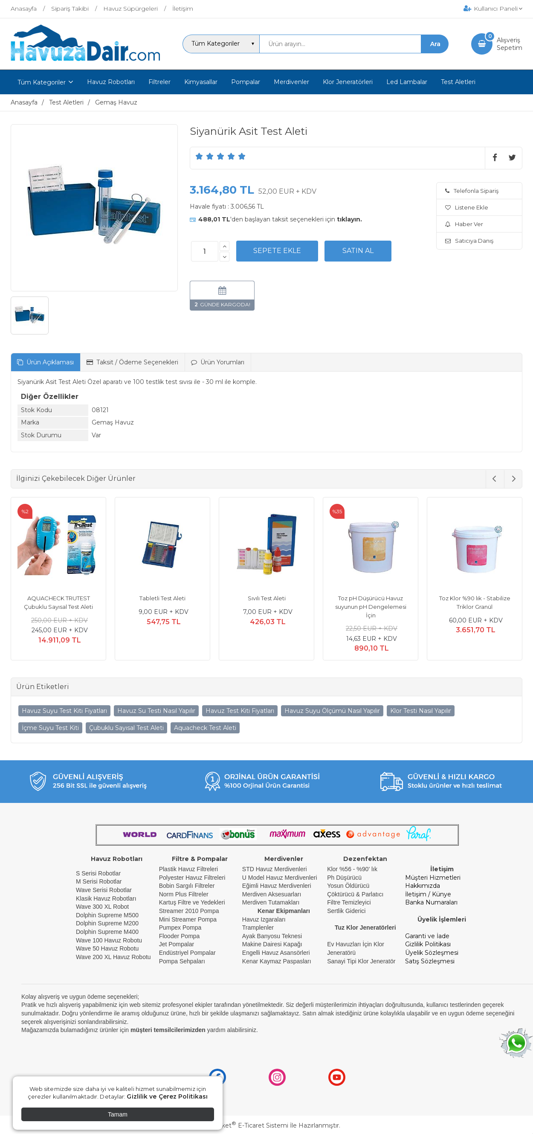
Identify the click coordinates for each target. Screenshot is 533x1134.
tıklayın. (349, 219)
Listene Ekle (466, 207)
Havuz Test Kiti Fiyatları (240, 711)
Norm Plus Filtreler (184, 894)
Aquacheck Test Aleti (205, 728)
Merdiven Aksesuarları (271, 894)
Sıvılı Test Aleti (267, 598)
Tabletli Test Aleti (162, 598)
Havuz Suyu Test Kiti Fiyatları (64, 711)
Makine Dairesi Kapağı (272, 944)
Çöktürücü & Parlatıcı (355, 894)
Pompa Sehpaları (182, 961)
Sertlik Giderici (346, 910)
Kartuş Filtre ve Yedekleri (192, 902)
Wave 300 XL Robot (102, 906)
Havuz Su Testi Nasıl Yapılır (156, 711)
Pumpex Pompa (180, 927)
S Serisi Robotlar (98, 873)
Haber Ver (464, 224)
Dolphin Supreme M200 (108, 923)
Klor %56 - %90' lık (352, 869)
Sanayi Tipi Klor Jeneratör (361, 961)
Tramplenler (258, 927)
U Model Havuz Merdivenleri (279, 877)
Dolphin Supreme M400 (107, 931)
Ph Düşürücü (344, 877)
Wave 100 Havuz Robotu (110, 940)
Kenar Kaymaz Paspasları (276, 961)
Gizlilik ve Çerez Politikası (167, 1096)
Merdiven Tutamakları (271, 902)
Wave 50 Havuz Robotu (108, 948)
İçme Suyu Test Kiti (50, 728)
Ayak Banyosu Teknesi (272, 936)
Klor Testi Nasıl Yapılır (420, 711)
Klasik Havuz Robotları (106, 898)
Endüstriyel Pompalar (187, 952)
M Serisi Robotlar (99, 881)
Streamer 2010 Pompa (189, 910)
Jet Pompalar (176, 944)
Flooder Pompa (179, 936)
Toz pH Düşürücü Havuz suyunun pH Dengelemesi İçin (370, 606)
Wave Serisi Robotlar (104, 890)
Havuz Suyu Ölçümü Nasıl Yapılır (332, 711)
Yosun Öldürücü (348, 885)
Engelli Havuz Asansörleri (276, 952)
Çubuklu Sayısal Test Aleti (126, 728)
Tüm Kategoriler (41, 82)
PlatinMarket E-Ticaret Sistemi (240, 1125)
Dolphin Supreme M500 (107, 915)
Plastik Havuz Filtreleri (188, 869)
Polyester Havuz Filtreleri (192, 877)
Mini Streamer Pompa (188, 919)
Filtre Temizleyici (349, 902)
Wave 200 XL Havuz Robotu (114, 957)
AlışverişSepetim (509, 44)
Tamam (117, 1114)
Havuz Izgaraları (264, 919)
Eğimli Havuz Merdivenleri (276, 885)
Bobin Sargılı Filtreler (187, 885)
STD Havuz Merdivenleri (274, 869)
